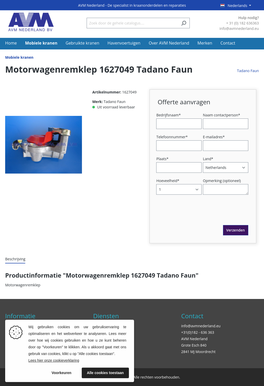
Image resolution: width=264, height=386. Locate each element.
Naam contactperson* (221, 115)
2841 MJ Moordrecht (198, 351)
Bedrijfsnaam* (168, 115)
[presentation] (197, 215)
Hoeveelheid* (167, 180)
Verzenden (235, 230)
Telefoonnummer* (172, 136)
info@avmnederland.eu (201, 325)
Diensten (106, 316)
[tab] (15, 259)
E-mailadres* (214, 136)
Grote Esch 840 (194, 345)
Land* (208, 158)
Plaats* (162, 158)
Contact (192, 316)
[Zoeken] (184, 23)
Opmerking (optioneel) (222, 180)
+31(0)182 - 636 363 (197, 332)
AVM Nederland (194, 338)
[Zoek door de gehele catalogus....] (132, 23)
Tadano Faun (248, 70)
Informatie (20, 316)
